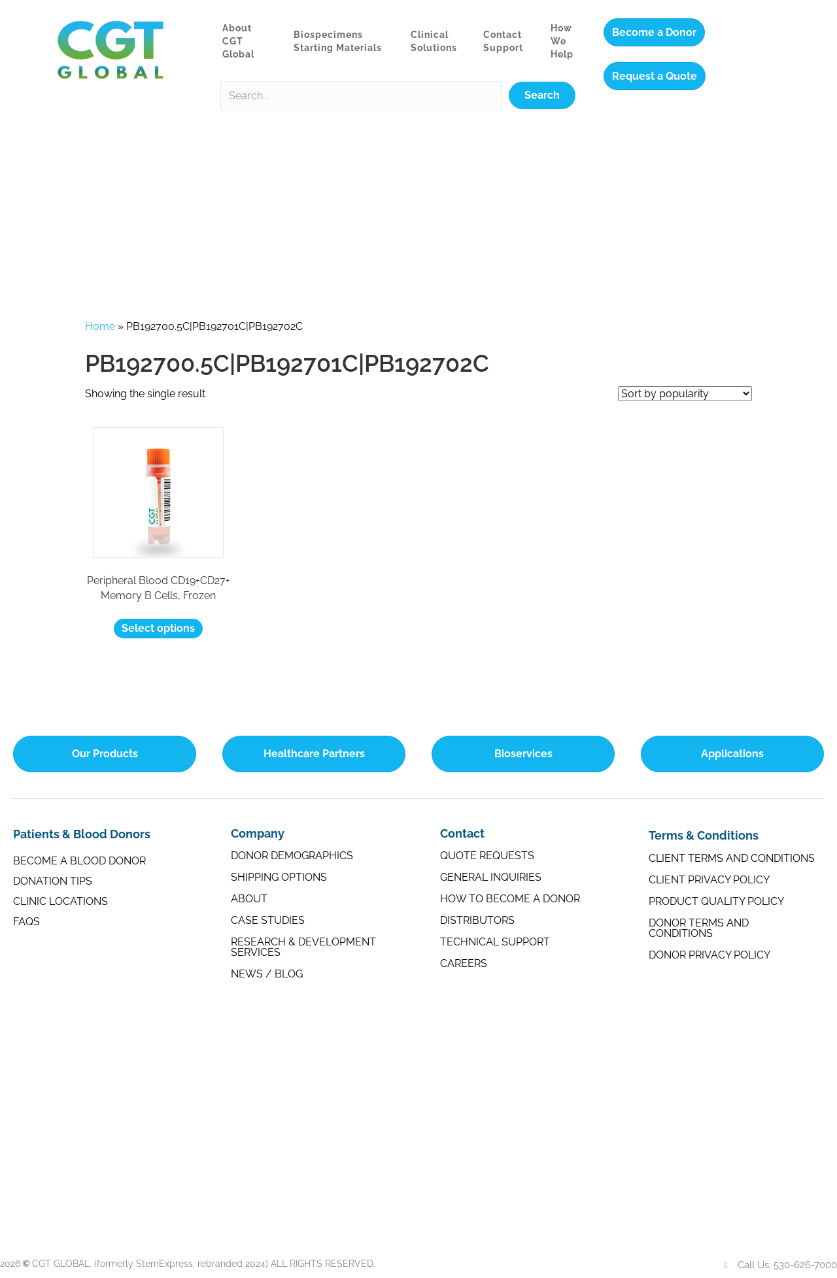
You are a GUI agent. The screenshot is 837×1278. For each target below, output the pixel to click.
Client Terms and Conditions (732, 858)
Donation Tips (52, 881)
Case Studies (268, 920)
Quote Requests (487, 855)
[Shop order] (685, 393)
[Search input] (361, 95)
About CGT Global (238, 41)
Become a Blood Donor (79, 861)
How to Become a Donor (510, 899)
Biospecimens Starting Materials (338, 41)
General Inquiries (490, 877)
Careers (463, 963)
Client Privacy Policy (709, 880)
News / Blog (267, 974)
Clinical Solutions (434, 41)
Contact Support (503, 41)
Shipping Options (279, 877)
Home (100, 326)
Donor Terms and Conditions (699, 928)
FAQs (26, 921)
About (249, 899)
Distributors (477, 920)
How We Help (562, 41)
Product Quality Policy (716, 901)
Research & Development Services (303, 947)
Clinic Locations (60, 901)
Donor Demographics (292, 855)
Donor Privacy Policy (709, 955)
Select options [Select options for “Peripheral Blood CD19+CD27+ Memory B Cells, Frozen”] (158, 628)
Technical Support (495, 942)
